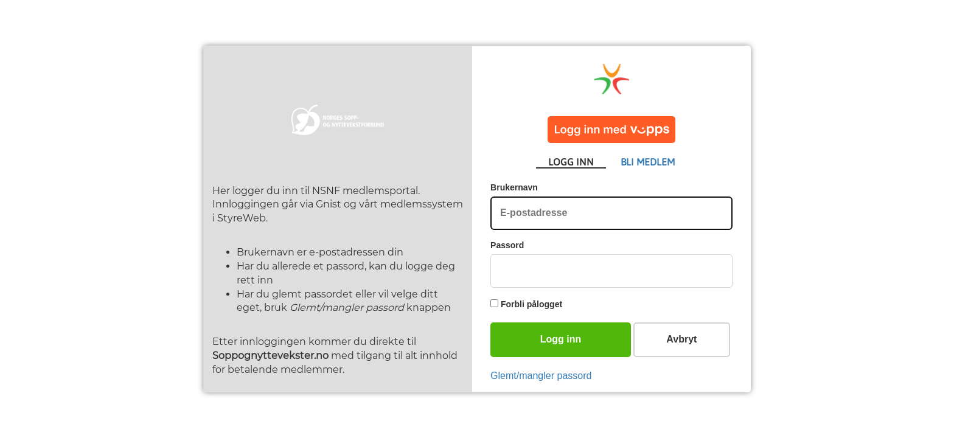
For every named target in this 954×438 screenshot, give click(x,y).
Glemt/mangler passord (540, 375)
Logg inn (561, 339)
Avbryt (681, 339)
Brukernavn (514, 187)
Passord (507, 245)
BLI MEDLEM (648, 161)
